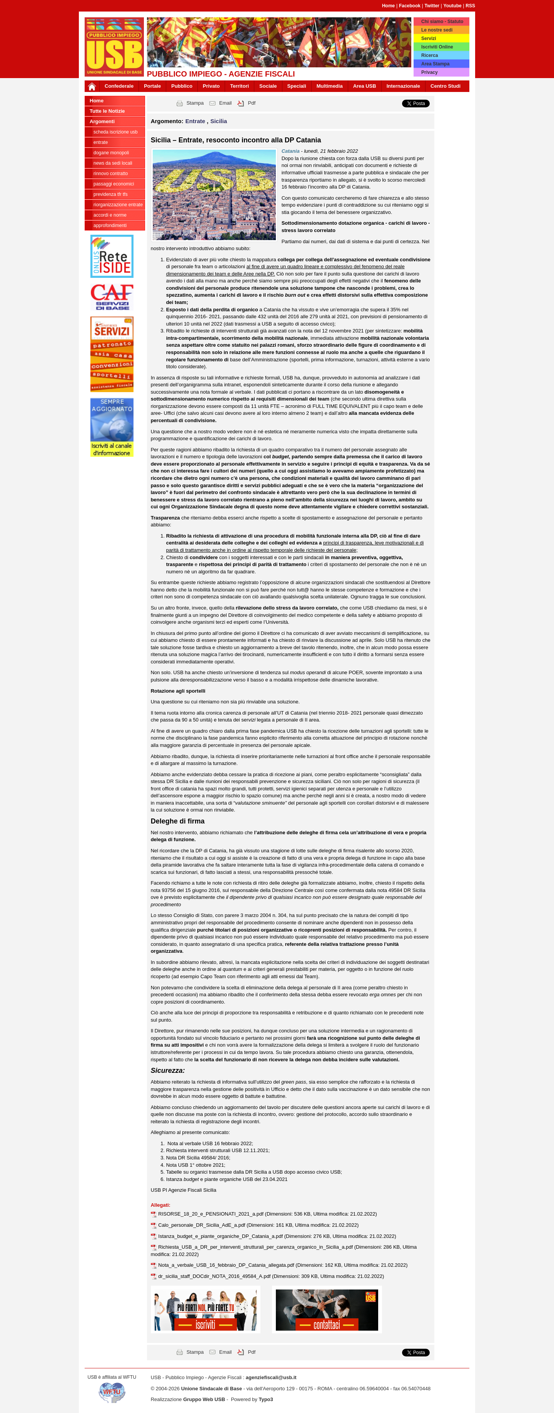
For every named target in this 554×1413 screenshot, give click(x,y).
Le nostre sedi (436, 30)
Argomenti (102, 121)
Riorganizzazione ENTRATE (118, 204)
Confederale (119, 86)
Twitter (432, 5)
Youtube (453, 5)
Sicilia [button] (218, 121)
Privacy (429, 72)
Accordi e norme (110, 215)
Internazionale (403, 86)
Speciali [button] (296, 86)
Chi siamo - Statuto (442, 21)
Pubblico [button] (181, 86)
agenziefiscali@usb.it (271, 1377)
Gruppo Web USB (204, 1399)
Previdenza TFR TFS (110, 194)
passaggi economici (113, 184)
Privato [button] (211, 86)
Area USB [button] (364, 86)
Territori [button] (239, 86)
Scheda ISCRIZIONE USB (115, 132)
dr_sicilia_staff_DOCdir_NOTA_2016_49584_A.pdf (215, 1276)
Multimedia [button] (330, 86)
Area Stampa (435, 64)
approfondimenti (110, 225)
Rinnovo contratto (110, 173)
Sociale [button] (268, 86)
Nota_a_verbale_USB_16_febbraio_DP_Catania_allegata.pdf (226, 1265)
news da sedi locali (112, 163)
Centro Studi (446, 86)
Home (388, 5)
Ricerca (429, 55)
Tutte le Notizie (107, 111)
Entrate (100, 142)
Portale (152, 86)
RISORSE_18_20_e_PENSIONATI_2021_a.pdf (211, 1214)
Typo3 (266, 1399)
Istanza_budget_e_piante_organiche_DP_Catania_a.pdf (221, 1236)
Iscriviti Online (437, 47)
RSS (470, 5)
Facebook (410, 5)
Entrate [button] (196, 121)
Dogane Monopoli (111, 152)
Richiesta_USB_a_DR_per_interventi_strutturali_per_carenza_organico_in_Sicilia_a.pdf (256, 1247)
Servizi (428, 38)
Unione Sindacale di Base (211, 1388)
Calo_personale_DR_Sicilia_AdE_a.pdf (202, 1225)
